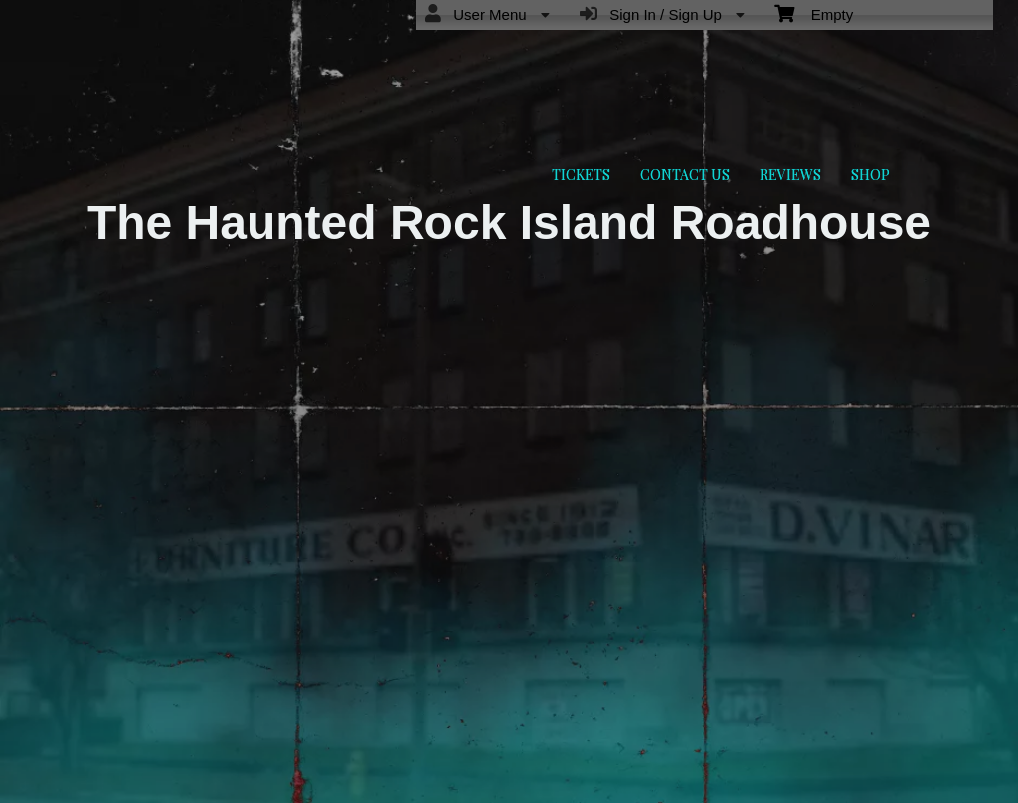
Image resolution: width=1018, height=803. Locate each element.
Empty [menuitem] (813, 13)
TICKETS (581, 174)
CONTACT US (685, 174)
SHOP (870, 174)
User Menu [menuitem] (487, 14)
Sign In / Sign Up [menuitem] (662, 14)
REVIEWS (790, 174)
